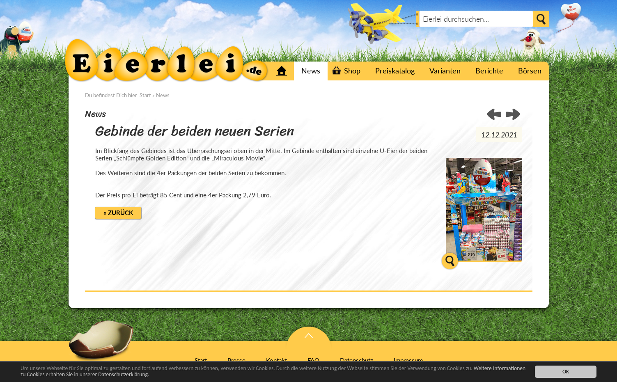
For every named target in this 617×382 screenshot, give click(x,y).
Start (281, 71)
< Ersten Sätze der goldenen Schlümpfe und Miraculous (513, 115)
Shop (352, 70)
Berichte (489, 70)
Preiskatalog (395, 70)
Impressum (408, 360)
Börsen (529, 70)
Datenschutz (356, 360)
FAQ (313, 360)
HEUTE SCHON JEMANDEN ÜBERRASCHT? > (494, 115)
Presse (236, 360)
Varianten (445, 70)
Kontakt (276, 360)
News (310, 70)
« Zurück (118, 212)
